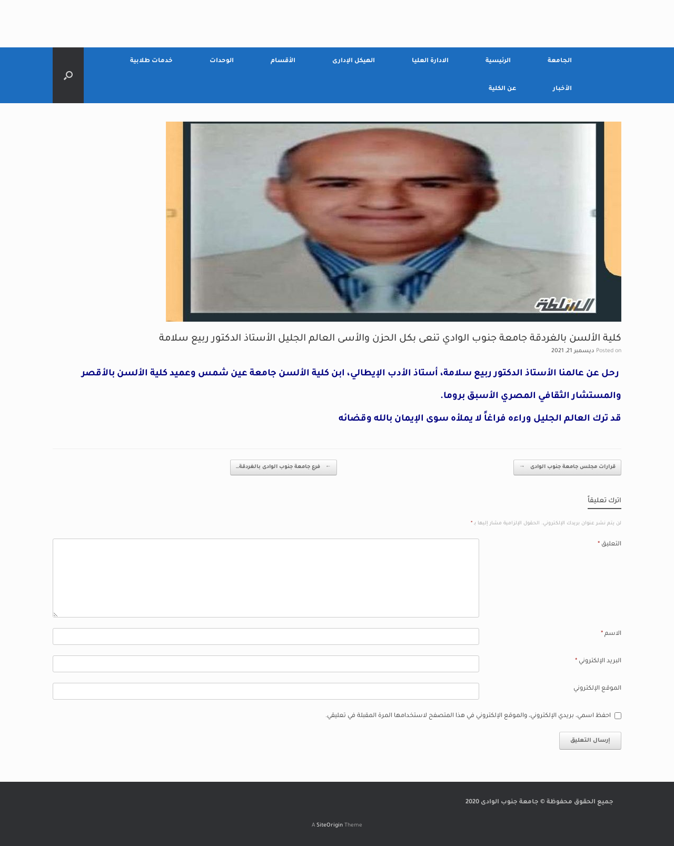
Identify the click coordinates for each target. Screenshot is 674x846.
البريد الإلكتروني (598, 661)
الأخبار (562, 89)
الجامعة (560, 61)
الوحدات (222, 61)
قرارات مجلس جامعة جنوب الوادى (567, 467)
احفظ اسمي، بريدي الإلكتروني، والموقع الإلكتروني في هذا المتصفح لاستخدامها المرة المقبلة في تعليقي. (468, 716)
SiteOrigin (329, 826)
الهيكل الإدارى (353, 61)
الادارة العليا (430, 61)
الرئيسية (498, 61)
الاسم (611, 634)
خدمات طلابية (151, 61)
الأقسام (283, 61)
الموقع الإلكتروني (597, 688)
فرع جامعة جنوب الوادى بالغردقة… (283, 467)
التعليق (609, 544)
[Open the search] (68, 75)
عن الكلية (502, 89)
